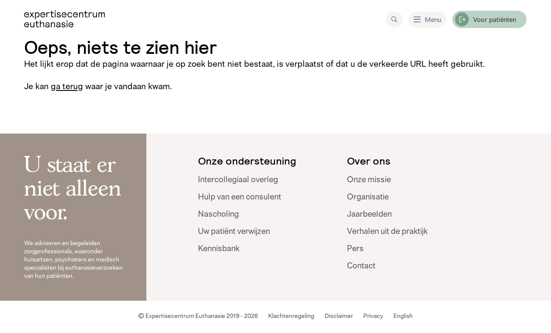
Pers (355, 248)
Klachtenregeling (291, 315)
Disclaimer (339, 315)
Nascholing (218, 214)
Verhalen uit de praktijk (387, 231)
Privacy (373, 315)
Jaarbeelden (369, 214)
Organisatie (368, 197)
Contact (361, 266)
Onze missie (369, 179)
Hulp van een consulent (239, 197)
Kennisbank (218, 248)
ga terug (67, 86)
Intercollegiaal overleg (238, 179)
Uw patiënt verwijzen (234, 231)
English (403, 315)
